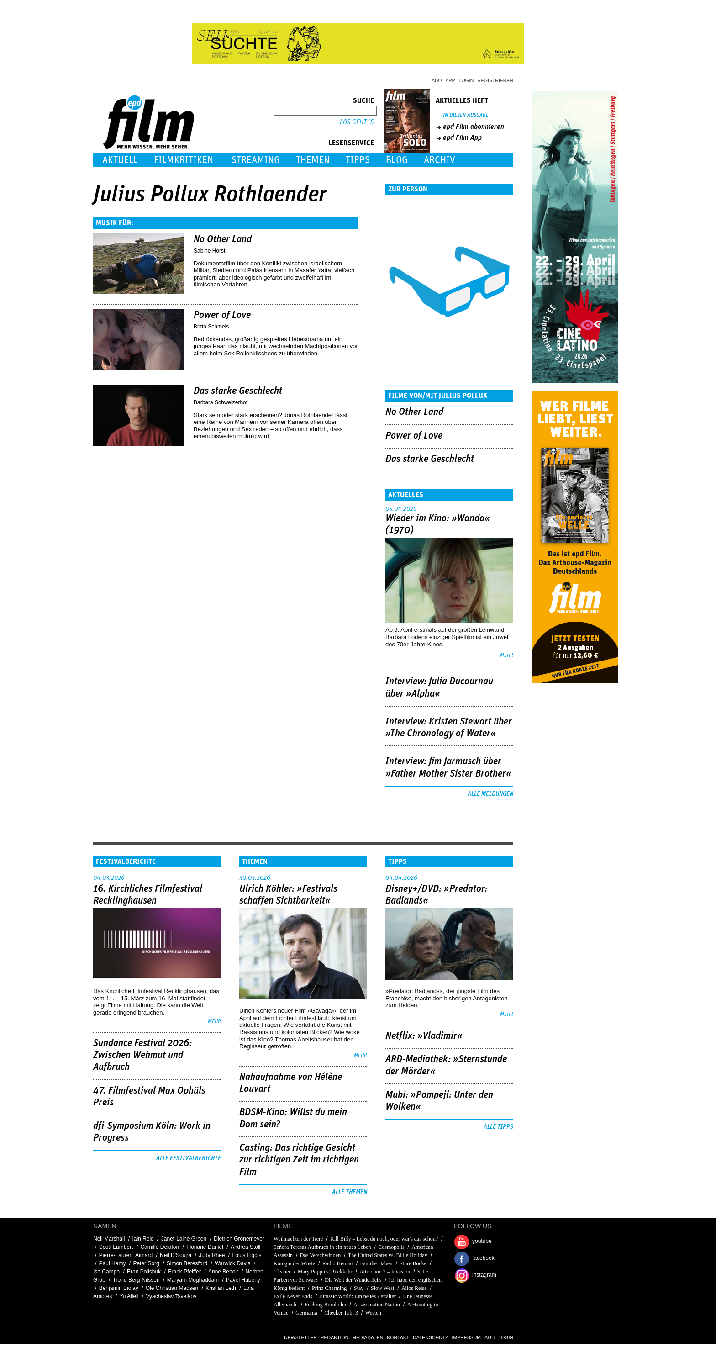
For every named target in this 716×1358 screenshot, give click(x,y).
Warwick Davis (232, 1263)
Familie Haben (376, 1263)
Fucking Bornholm (325, 1304)
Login (466, 80)
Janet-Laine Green (183, 1239)
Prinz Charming (329, 1288)
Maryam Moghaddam (193, 1280)
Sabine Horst (209, 251)
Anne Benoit (223, 1271)
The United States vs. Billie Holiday (387, 1255)
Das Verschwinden (320, 1255)
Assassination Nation (376, 1304)
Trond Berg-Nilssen (136, 1280)
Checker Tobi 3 (341, 1313)
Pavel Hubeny (243, 1280)
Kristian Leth (220, 1288)
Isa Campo (106, 1271)
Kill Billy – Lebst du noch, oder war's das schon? (384, 1239)
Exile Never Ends (293, 1296)
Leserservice (351, 143)
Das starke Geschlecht (238, 391)
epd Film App (462, 137)
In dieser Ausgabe (466, 115)
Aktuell (120, 160)
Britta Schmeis (211, 326)
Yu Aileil (128, 1296)
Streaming (256, 160)
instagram (484, 1275)
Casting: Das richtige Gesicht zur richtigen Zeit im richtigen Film (299, 1160)
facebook (483, 1258)
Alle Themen (349, 1192)
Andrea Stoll (245, 1247)
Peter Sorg (146, 1263)
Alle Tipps (498, 1127)
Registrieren (495, 80)
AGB (489, 1337)
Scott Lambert (116, 1247)
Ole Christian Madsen (172, 1288)
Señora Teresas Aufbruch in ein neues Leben (322, 1247)
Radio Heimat (337, 1263)
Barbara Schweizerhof (220, 402)
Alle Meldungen (490, 794)
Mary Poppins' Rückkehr (325, 1271)
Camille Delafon (159, 1247)
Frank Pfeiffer (184, 1271)
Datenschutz (430, 1337)
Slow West (383, 1288)
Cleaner (282, 1271)
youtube (482, 1241)
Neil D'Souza (175, 1255)
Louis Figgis (247, 1255)
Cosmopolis (391, 1247)
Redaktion (334, 1337)
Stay (358, 1288)
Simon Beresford (187, 1263)
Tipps (358, 160)
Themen (313, 160)
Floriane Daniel (204, 1247)
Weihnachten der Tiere (298, 1239)
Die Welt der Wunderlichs (353, 1280)
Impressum (466, 1337)
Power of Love (222, 315)
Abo (437, 80)
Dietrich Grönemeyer (239, 1239)
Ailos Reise (414, 1288)
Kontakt (398, 1337)
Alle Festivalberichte (188, 1158)
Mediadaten (367, 1337)
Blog (397, 160)
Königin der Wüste (295, 1263)
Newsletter (300, 1337)
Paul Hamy (112, 1263)
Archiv (439, 160)
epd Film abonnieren (473, 126)
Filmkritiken (183, 160)
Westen (373, 1313)
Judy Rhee (212, 1255)
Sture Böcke (413, 1263)
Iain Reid (142, 1239)
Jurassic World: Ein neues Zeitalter (357, 1296)
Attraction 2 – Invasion (384, 1271)
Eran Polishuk (144, 1271)
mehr (506, 655)
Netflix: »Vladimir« (424, 1036)
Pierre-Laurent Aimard (126, 1255)
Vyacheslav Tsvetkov (171, 1296)
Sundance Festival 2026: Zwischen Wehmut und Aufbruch (142, 1055)
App (450, 80)
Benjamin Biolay (118, 1288)
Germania (306, 1313)
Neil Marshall (109, 1239)
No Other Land (223, 239)
